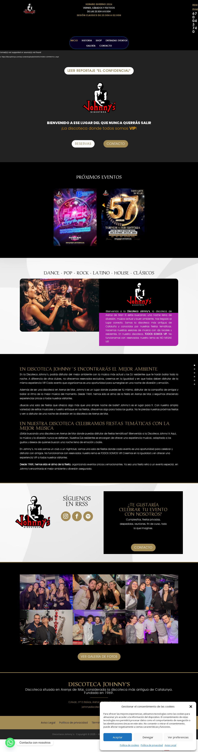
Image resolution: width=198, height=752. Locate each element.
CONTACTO (116, 144)
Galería (90, 46)
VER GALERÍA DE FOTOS (99, 656)
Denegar (148, 737)
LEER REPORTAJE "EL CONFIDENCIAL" (99, 70)
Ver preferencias (178, 737)
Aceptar (118, 737)
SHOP (99, 40)
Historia (87, 40)
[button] (191, 706)
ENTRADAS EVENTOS (117, 40)
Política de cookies (129, 745)
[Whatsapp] (10, 742)
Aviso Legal (170, 745)
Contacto (105, 46)
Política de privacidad (152, 745)
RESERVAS (83, 144)
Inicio (74, 40)
